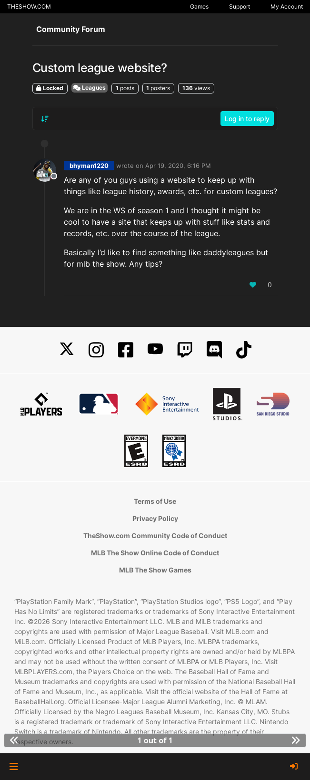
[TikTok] (243, 350)
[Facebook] (125, 350)
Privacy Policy (155, 518)
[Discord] (214, 350)
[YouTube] (155, 350)
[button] (13, 766)
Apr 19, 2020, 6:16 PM (178, 165)
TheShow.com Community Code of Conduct (155, 535)
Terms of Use (155, 501)
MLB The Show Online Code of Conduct (155, 553)
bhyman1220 (89, 165)
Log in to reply (247, 118)
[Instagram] (96, 350)
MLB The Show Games (155, 570)
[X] (66, 350)
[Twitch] (184, 350)
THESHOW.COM (29, 6)
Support (239, 6)
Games (199, 6)
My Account (286, 6)
